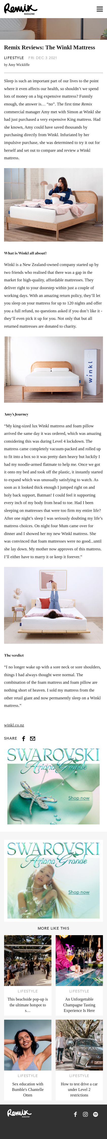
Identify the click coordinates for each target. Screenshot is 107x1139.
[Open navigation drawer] (100, 9)
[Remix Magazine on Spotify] (95, 1114)
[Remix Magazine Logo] (20, 9)
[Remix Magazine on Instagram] (85, 1114)
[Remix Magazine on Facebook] (75, 1114)
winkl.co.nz (14, 725)
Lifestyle (14, 58)
